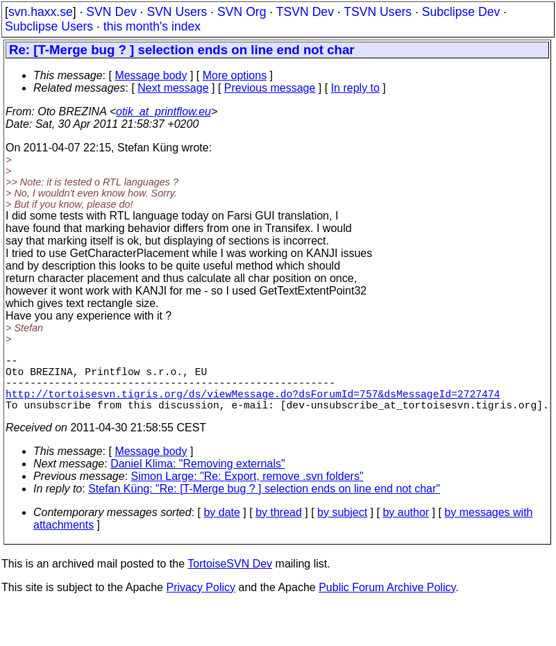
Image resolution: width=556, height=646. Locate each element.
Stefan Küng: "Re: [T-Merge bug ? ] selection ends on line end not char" (264, 502)
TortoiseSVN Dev (229, 577)
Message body (151, 75)
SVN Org (241, 12)
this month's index (152, 26)
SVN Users (176, 12)
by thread (278, 526)
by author (405, 526)
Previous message (270, 88)
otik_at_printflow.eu (163, 111)
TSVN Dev (305, 12)
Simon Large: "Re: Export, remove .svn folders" (247, 490)
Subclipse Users (49, 26)
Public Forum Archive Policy (387, 601)
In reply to (355, 88)
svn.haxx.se (40, 12)
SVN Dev (111, 12)
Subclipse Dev (461, 12)
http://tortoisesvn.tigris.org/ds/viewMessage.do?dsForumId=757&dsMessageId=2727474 (253, 404)
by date (221, 526)
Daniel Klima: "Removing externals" (197, 477)
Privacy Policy (200, 601)
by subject (342, 526)
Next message (172, 88)
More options (235, 75)
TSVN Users (378, 12)
